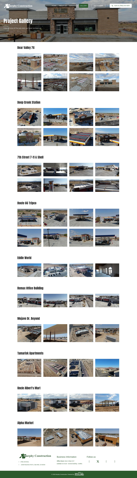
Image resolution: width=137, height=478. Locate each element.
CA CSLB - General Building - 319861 (72, 463)
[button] (77, 6)
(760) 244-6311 (25, 462)
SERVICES (72, 6)
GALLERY (83, 6)
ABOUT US (63, 6)
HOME (54, 6)
